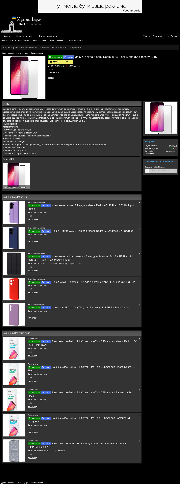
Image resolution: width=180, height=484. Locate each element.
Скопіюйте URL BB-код (154, 167)
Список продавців (57, 41)
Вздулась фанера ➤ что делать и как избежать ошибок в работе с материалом (42, 47)
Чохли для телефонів (36, 202)
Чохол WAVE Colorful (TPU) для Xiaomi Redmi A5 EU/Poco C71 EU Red (93, 282)
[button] (12, 36)
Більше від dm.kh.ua (15, 197)
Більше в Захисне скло (16, 333)
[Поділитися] (140, 203)
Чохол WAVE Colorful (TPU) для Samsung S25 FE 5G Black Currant (91, 307)
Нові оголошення (8, 41)
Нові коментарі (24, 41)
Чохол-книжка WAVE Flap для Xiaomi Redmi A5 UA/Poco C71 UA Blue (92, 231)
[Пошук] (172, 36)
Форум (7, 36)
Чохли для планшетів (36, 253)
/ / (63, 66)
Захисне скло (33, 338)
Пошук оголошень (75, 41)
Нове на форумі (24, 36)
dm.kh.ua (55, 66)
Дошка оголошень (47, 36)
